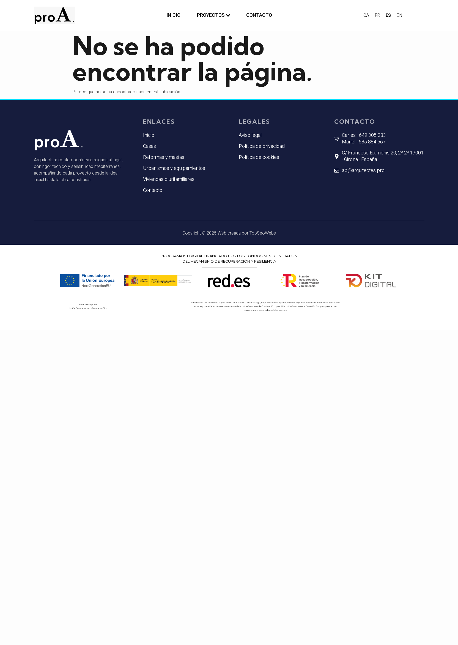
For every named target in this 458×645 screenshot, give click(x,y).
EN (399, 15)
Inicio (173, 15)
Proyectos (213, 15)
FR (377, 15)
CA (366, 15)
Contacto (259, 15)
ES (388, 15)
